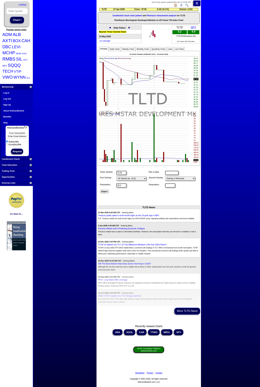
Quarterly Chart (158, 49)
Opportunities (17, 177)
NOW (18, 53)
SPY (4, 66)
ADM (7, 34)
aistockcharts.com (148, 349)
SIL (19, 59)
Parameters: (105, 184)
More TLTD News (187, 311)
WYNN (19, 77)
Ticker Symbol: (106, 172)
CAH (26, 40)
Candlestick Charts (17, 159)
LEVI (16, 47)
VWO (7, 77)
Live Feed (179, 49)
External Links (17, 183)
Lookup (22, 4)
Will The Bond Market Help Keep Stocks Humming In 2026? (124, 264)
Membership (17, 87)
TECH (7, 71)
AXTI (7, 40)
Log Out (7, 99)
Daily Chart (115, 49)
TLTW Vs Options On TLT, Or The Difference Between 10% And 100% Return (132, 245)
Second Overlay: (156, 177)
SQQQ (14, 65)
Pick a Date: (154, 172)
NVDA (24, 54)
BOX (17, 41)
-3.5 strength (104, 41)
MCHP (8, 52)
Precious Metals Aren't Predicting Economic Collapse (121, 228)
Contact (159, 373)
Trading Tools (17, 171)
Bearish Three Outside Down (112, 32)
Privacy (150, 373)
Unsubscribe (13, 144)
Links (170, 49)
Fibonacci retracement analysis (161, 15)
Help (5, 123)
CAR (141, 332)
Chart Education (17, 165)
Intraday (103, 49)
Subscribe (12, 141)
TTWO (154, 332)
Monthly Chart (143, 49)
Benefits (7, 117)
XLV (28, 78)
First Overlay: (106, 177)
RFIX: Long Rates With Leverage (112, 280)
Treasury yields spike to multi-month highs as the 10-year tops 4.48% (128, 215)
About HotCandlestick (13, 111)
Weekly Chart (128, 49)
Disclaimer (140, 373)
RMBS (8, 59)
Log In (6, 93)
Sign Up (7, 105)
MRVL (167, 332)
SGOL (130, 332)
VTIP (17, 71)
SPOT (25, 60)
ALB (17, 34)
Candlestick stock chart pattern (127, 15)
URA (117, 332)
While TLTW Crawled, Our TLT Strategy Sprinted (119, 296)
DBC (6, 46)
